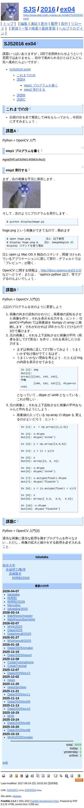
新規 (15, 28)
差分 (44, 24)
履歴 (54, 24)
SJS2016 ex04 (20, 69)
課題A (21, 79)
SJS (29, 9)
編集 (24, 24)
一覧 (24, 28)
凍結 (34, 24)
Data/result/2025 (19, 634)
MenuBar (13, 605)
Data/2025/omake (20, 648)
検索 (35, 28)
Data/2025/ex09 (18, 701)
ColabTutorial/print (20, 662)
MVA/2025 (14, 626)
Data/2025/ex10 (18, 709)
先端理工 (12, 569)
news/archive (16, 687)
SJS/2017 (12, 790)
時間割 (12, 598)
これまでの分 (26, 75)
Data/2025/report (19, 655)
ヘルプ (64, 28)
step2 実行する (34, 89)
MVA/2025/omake (20, 737)
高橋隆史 (15, 573)
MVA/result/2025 (19, 641)
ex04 (67, 9)
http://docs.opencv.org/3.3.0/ (61, 270)
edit (5, 762)
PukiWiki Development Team (44, 801)
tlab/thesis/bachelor (21, 619)
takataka (13, 594)
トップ (8, 24)
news (11, 680)
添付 (64, 24)
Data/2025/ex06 (18, 723)
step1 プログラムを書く (41, 85)
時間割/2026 (21, 578)
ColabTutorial (16, 666)
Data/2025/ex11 (18, 694)
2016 (48, 9)
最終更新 (48, 28)
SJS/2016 (30, 790)
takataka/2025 (17, 609)
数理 (22, 569)
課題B (21, 95)
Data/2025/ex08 (18, 730)
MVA (10, 716)
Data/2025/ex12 (18, 673)
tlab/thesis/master (20, 616)
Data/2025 (14, 630)
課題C (21, 99)
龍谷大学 (9, 565)
